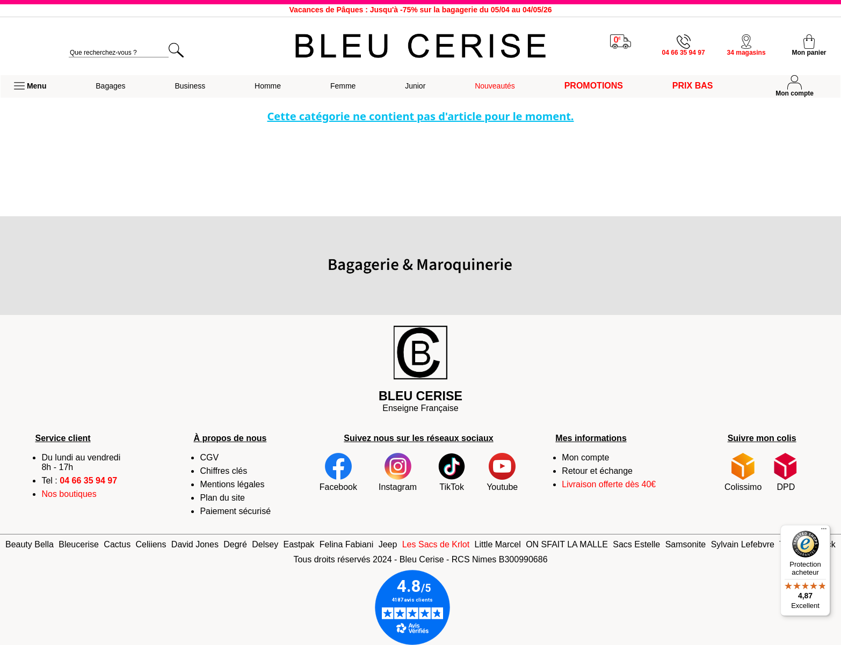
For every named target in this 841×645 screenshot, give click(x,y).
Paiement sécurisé (235, 511)
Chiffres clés (223, 470)
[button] (30, 86)
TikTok (451, 472)
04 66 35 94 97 (88, 480)
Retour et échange (597, 470)
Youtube (502, 472)
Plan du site (222, 497)
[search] (119, 52)
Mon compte (585, 457)
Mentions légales (232, 484)
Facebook (338, 472)
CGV (209, 457)
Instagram (398, 472)
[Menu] (823, 531)
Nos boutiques (68, 494)
